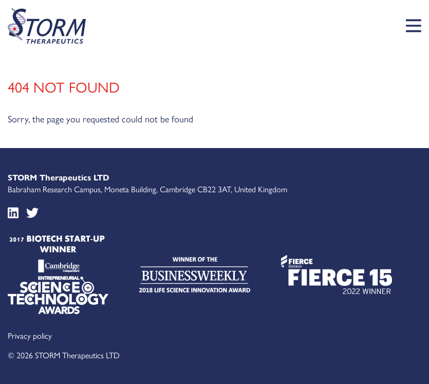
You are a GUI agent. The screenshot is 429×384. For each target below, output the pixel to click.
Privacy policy (30, 335)
